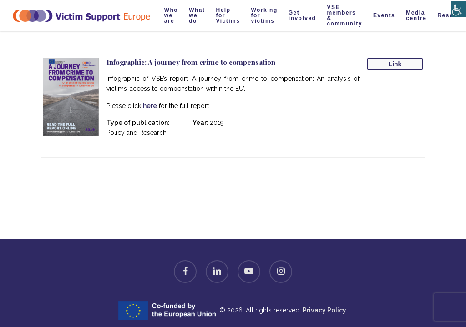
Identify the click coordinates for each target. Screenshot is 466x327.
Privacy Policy (324, 310)
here (150, 105)
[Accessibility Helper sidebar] (456, 5)
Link (395, 64)
